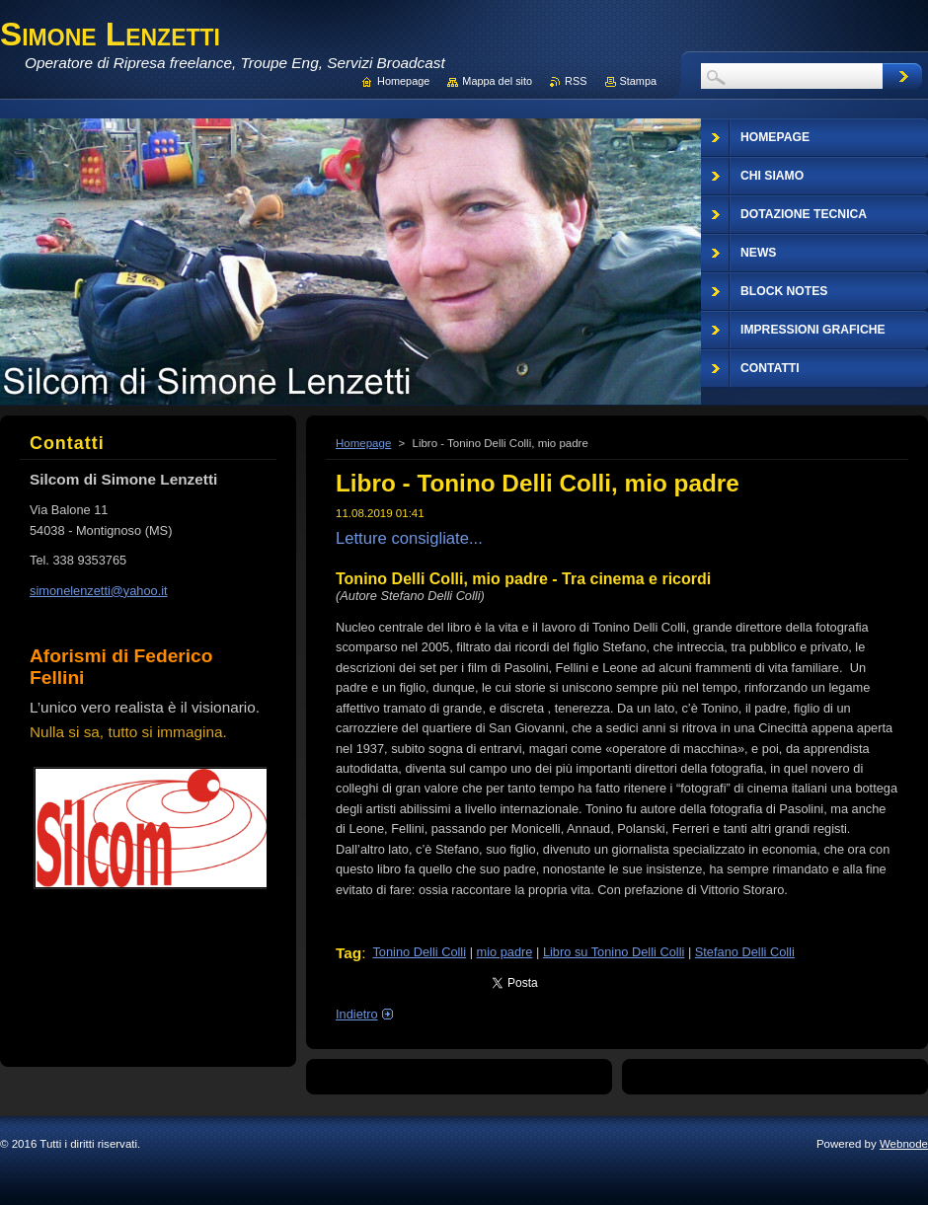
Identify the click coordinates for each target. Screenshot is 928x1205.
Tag (348, 952)
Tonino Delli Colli (419, 951)
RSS (575, 81)
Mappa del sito (497, 81)
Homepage (363, 443)
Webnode (904, 1144)
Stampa (638, 81)
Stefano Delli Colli (745, 951)
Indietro (357, 1014)
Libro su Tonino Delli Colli (613, 951)
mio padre (505, 951)
